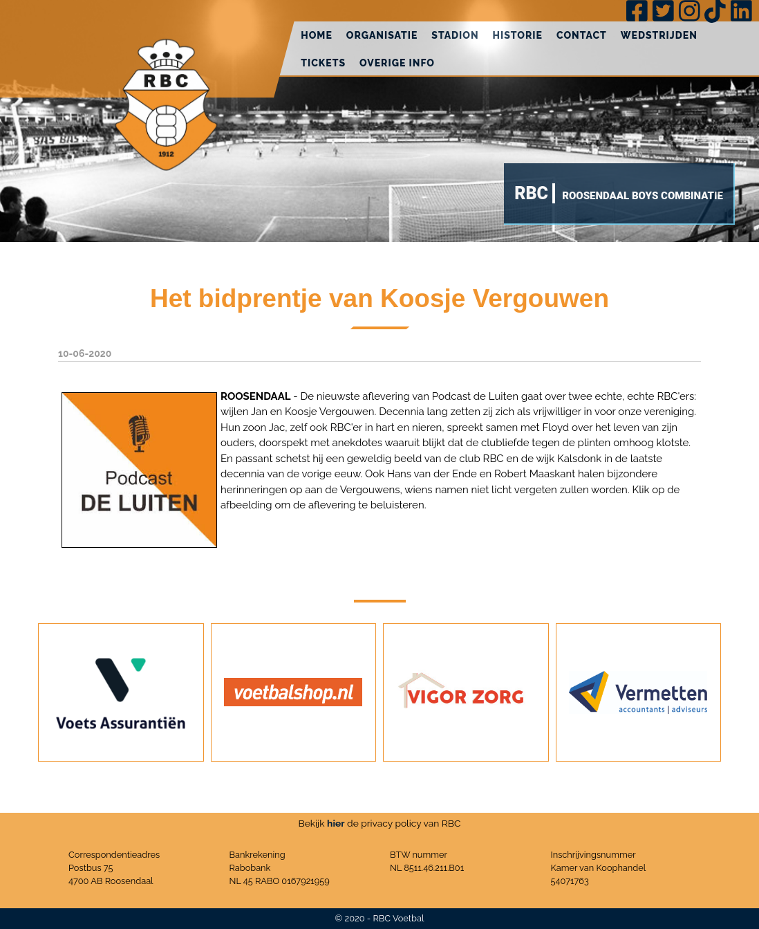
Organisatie (382, 35)
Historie (518, 35)
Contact (581, 35)
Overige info (397, 62)
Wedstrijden (659, 35)
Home (316, 35)
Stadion (454, 35)
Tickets (323, 62)
